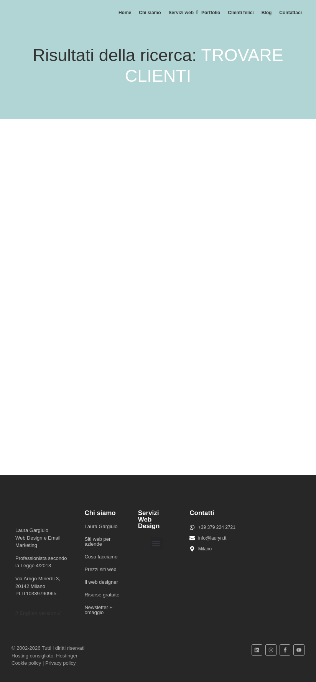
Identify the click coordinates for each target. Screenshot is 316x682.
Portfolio (210, 12)
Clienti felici (240, 12)
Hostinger (66, 656)
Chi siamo (150, 12)
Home (124, 12)
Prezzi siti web (100, 569)
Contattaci (290, 12)
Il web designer (101, 582)
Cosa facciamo (100, 557)
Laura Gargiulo (100, 526)
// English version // (38, 613)
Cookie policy (26, 663)
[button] (156, 543)
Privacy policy (60, 663)
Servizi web (182, 12)
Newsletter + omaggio (98, 609)
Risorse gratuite (101, 595)
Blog (267, 12)
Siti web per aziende (97, 541)
